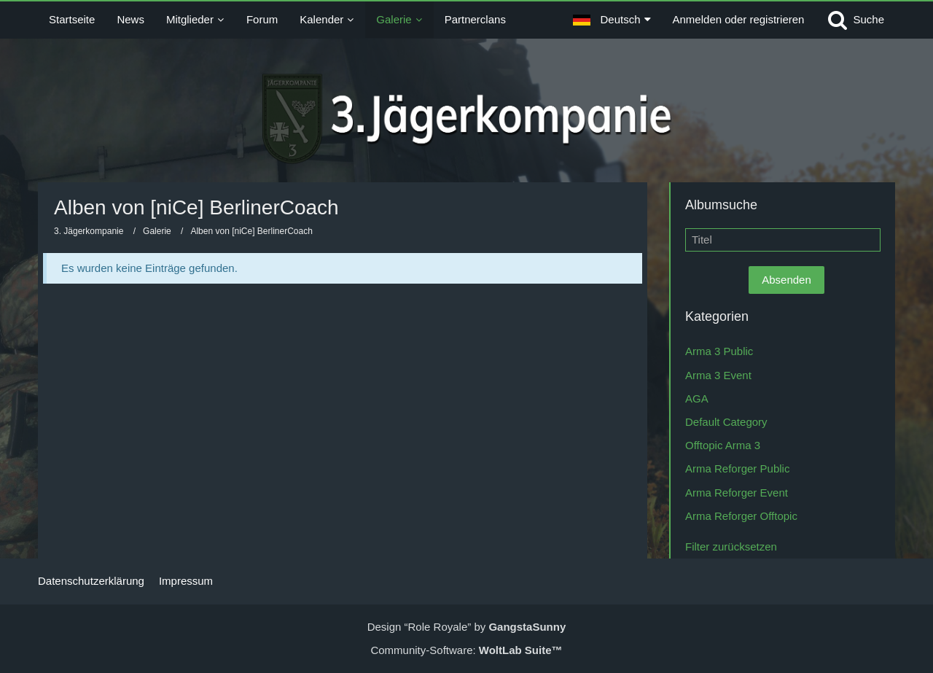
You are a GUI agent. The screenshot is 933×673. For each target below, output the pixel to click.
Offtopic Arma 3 (722, 445)
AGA (696, 398)
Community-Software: (466, 650)
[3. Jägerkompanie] (467, 119)
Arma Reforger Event (736, 492)
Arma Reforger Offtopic (741, 516)
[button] (611, 19)
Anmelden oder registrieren (739, 19)
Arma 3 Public (719, 351)
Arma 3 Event (718, 375)
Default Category (726, 422)
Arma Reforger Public (737, 468)
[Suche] (855, 19)
